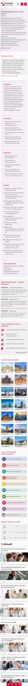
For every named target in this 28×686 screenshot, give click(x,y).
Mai (17, 526)
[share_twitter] (16, 684)
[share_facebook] (12, 684)
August (17, 532)
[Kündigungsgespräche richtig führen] (22, 4)
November (17, 537)
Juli (11, 532)
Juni (23, 526)
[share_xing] (8, 684)
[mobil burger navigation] (18, 4)
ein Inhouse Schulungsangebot (11, 73)
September (23, 532)
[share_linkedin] (20, 684)
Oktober (11, 537)
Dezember (23, 537)
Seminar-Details (6, 48)
